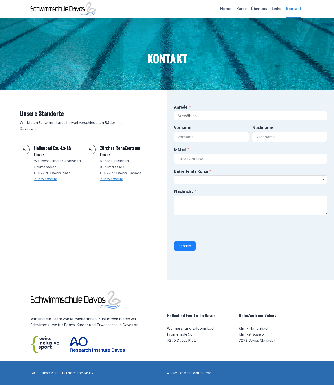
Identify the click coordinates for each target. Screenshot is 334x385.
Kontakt (293, 8)
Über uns (259, 8)
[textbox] (250, 180)
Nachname (262, 127)
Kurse (241, 8)
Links (276, 8)
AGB (35, 373)
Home (225, 8)
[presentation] (207, 228)
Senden (185, 245)
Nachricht (183, 191)
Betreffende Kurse (191, 171)
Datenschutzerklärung (77, 373)
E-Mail (180, 149)
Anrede (180, 107)
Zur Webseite (45, 178)
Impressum (50, 373)
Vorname (182, 127)
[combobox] (250, 179)
